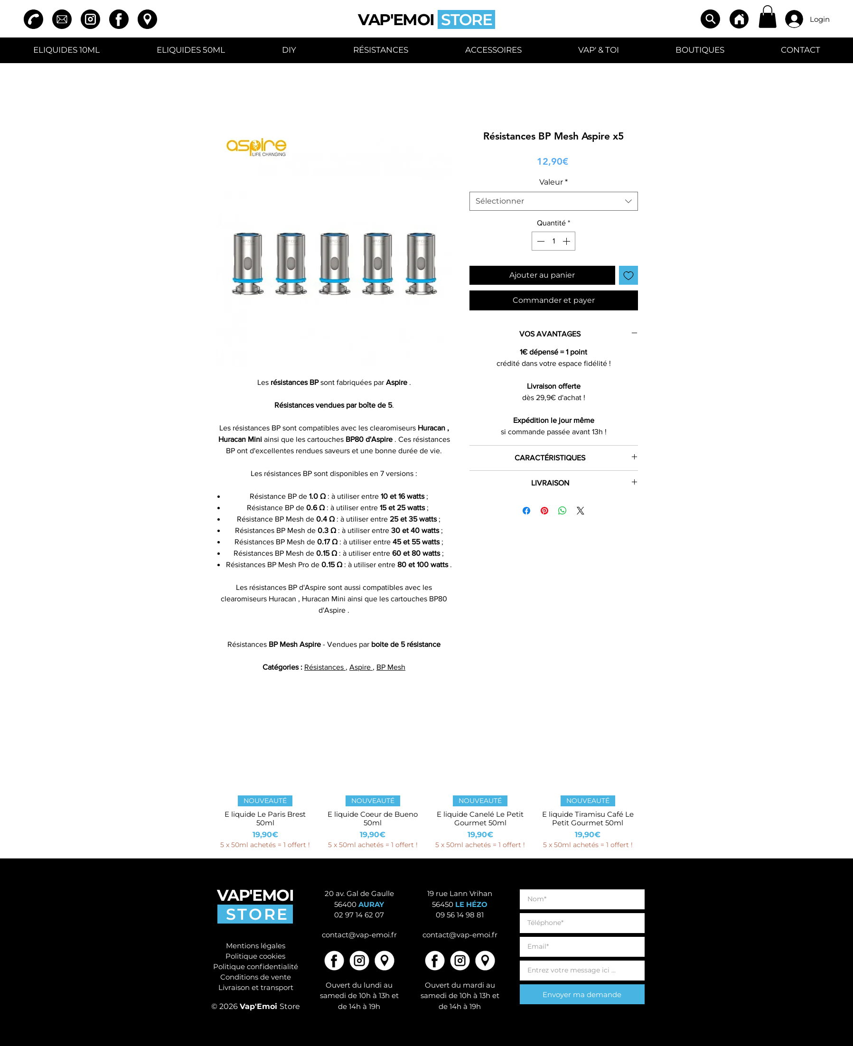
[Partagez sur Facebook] (526, 510)
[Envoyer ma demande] (582, 994)
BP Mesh (390, 667)
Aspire (361, 667)
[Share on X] (580, 510)
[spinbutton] (553, 241)
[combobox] (553, 201)
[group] (426, 782)
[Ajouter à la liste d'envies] (628, 275)
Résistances (325, 667)
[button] (767, 16)
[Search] (710, 18)
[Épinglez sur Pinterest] (544, 510)
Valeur (553, 182)
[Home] (739, 18)
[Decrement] (539, 241)
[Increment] (567, 241)
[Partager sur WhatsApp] (562, 510)
